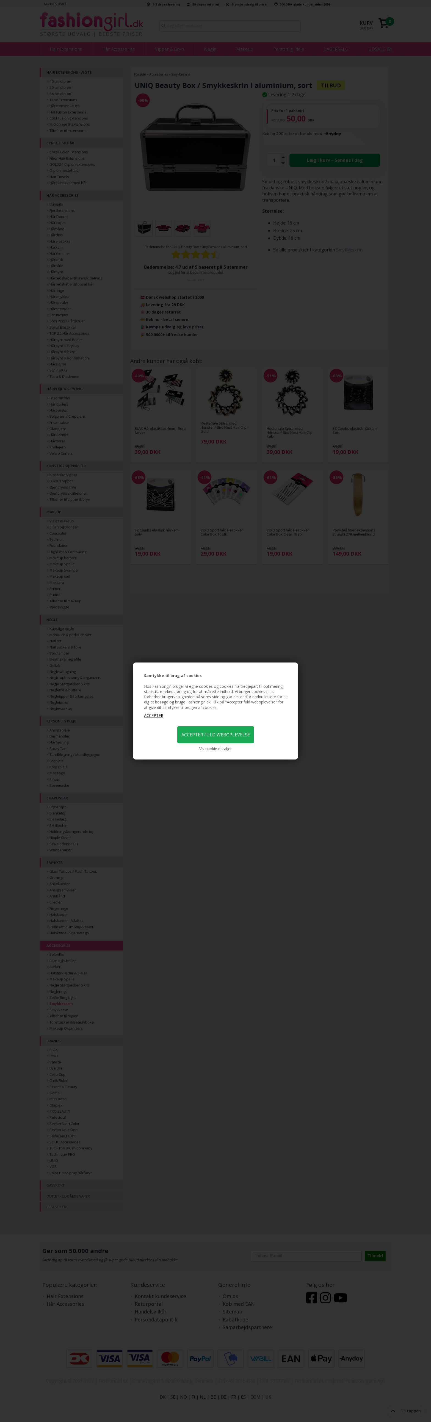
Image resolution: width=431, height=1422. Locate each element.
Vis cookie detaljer (215, 748)
